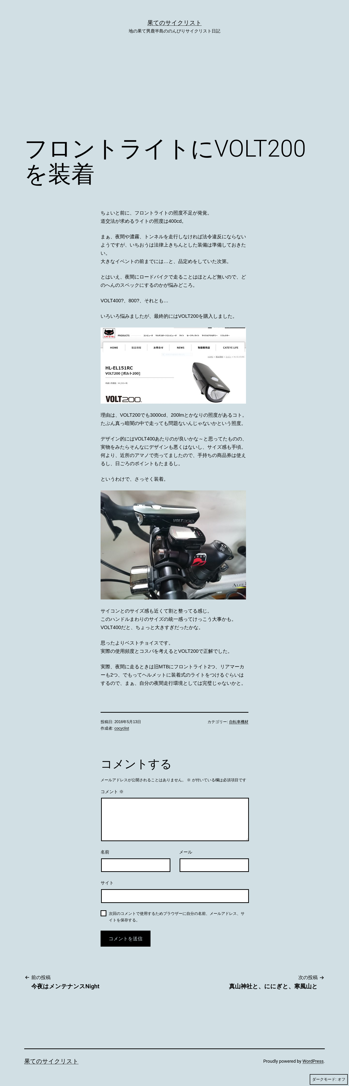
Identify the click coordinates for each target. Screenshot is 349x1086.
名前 (105, 852)
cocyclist (121, 728)
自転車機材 (238, 722)
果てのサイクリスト (174, 22)
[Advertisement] (174, 92)
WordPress (313, 1061)
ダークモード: (328, 1079)
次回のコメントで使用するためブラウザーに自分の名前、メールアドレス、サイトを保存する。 (177, 916)
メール (185, 852)
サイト (107, 882)
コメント (112, 791)
